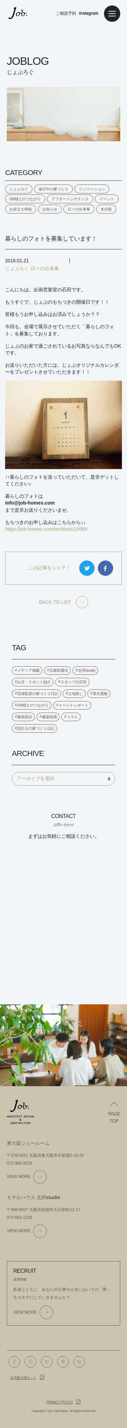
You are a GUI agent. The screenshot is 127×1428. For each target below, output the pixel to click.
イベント (106, 199)
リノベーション (92, 189)
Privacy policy (59, 1402)
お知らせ (49, 209)
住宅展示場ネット (23, 1378)
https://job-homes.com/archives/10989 (46, 529)
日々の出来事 (79, 209)
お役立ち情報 (20, 209)
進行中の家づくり (53, 189)
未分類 (106, 209)
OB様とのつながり (25, 199)
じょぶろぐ (18, 189)
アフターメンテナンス (70, 199)
